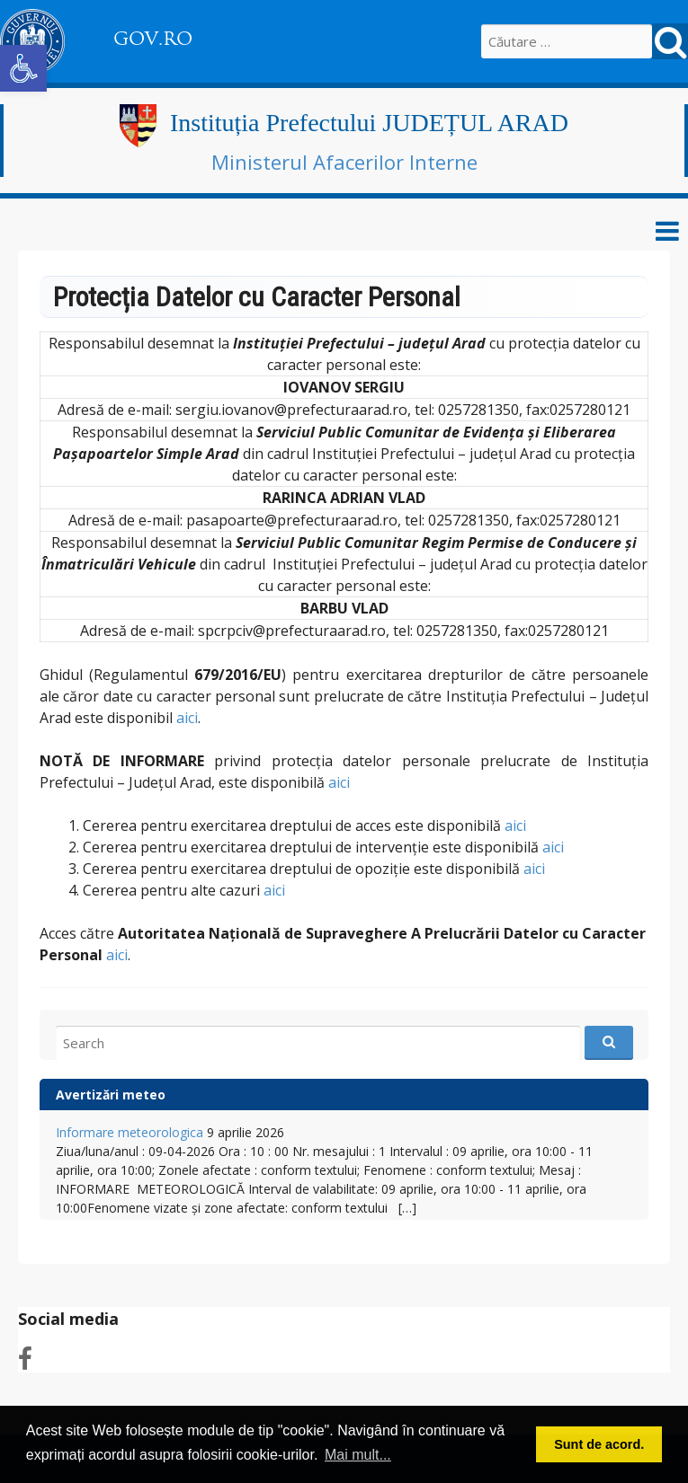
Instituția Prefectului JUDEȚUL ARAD (369, 123)
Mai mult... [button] (358, 1454)
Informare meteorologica (129, 1132)
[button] (23, 68)
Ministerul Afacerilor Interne (344, 161)
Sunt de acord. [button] (599, 1444)
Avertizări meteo (110, 1094)
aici (187, 718)
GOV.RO (152, 38)
